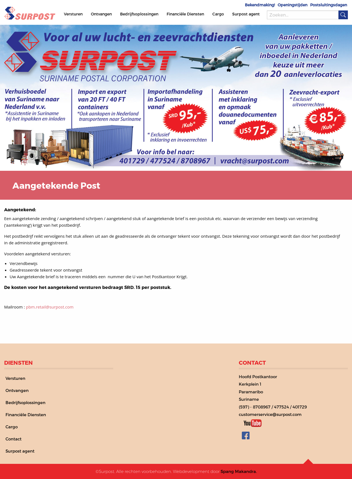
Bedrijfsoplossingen (139, 14)
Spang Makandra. (239, 471)
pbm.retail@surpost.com (50, 307)
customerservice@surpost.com (270, 414)
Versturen (73, 14)
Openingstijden (292, 5)
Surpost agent (246, 14)
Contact (13, 438)
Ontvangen (101, 14)
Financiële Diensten (185, 14)
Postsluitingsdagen (328, 5)
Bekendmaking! (260, 5)
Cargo (218, 14)
